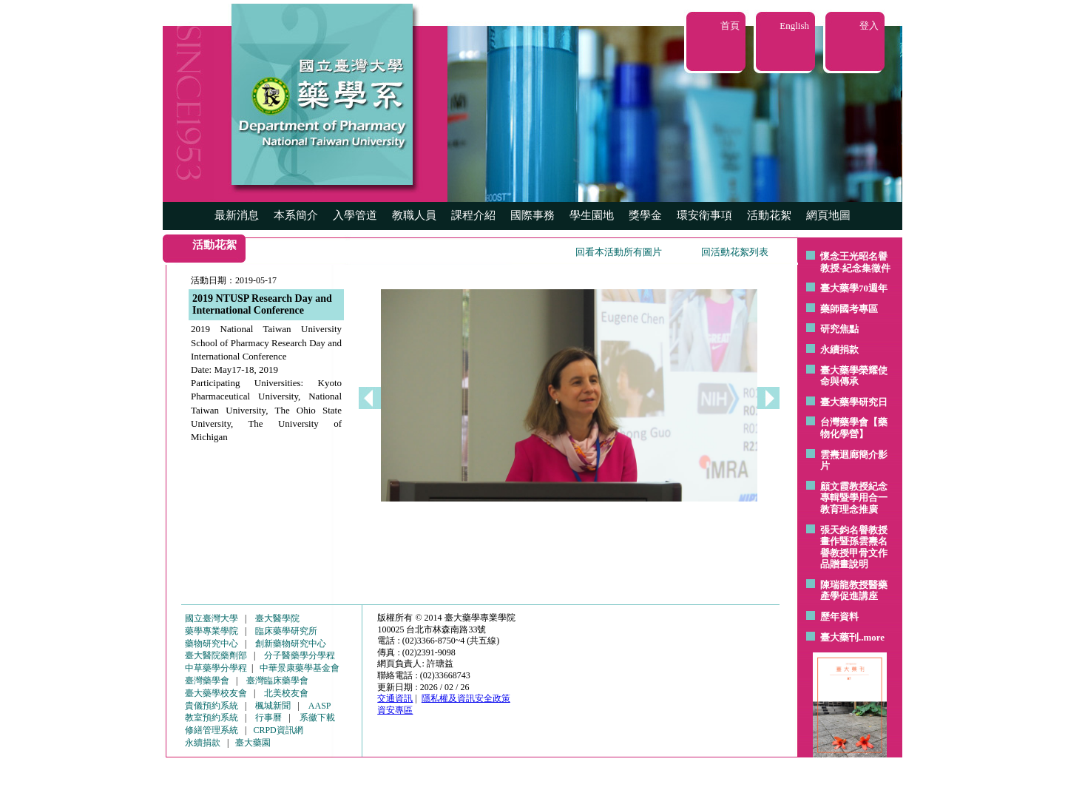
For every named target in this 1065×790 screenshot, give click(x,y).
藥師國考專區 (849, 308)
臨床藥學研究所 (286, 631)
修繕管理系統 (211, 730)
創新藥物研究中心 (290, 643)
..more (872, 637)
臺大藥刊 (839, 637)
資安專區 (395, 710)
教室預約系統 (211, 717)
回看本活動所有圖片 (618, 251)
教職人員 (414, 215)
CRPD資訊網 (277, 730)
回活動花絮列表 (734, 251)
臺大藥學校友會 (216, 693)
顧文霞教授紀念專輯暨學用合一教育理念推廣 (854, 498)
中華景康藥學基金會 (299, 668)
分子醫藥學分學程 (299, 655)
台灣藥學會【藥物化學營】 (854, 427)
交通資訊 (395, 698)
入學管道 (355, 215)
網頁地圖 (828, 215)
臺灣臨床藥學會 (277, 680)
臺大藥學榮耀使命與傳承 (854, 376)
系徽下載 (317, 717)
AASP (319, 705)
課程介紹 (473, 215)
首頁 (730, 25)
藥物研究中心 (211, 643)
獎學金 (645, 215)
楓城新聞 (273, 705)
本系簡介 (296, 215)
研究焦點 (839, 328)
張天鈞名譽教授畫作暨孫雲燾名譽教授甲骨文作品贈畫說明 (854, 547)
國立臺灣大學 (211, 618)
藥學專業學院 (211, 631)
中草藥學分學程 (216, 668)
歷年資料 (839, 616)
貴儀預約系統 (211, 705)
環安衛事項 (704, 215)
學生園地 (591, 215)
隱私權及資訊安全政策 (466, 698)
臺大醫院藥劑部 (216, 655)
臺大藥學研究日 (854, 402)
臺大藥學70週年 (854, 288)
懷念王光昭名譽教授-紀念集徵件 (855, 262)
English (794, 25)
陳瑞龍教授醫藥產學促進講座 (854, 590)
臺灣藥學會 (207, 680)
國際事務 (532, 215)
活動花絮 (769, 215)
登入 (869, 25)
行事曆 (268, 717)
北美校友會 (286, 693)
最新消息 (236, 215)
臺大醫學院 (277, 618)
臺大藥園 (253, 742)
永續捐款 (839, 349)
